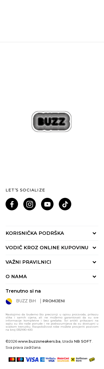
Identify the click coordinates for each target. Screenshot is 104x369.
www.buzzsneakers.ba (39, 341)
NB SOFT (83, 341)
